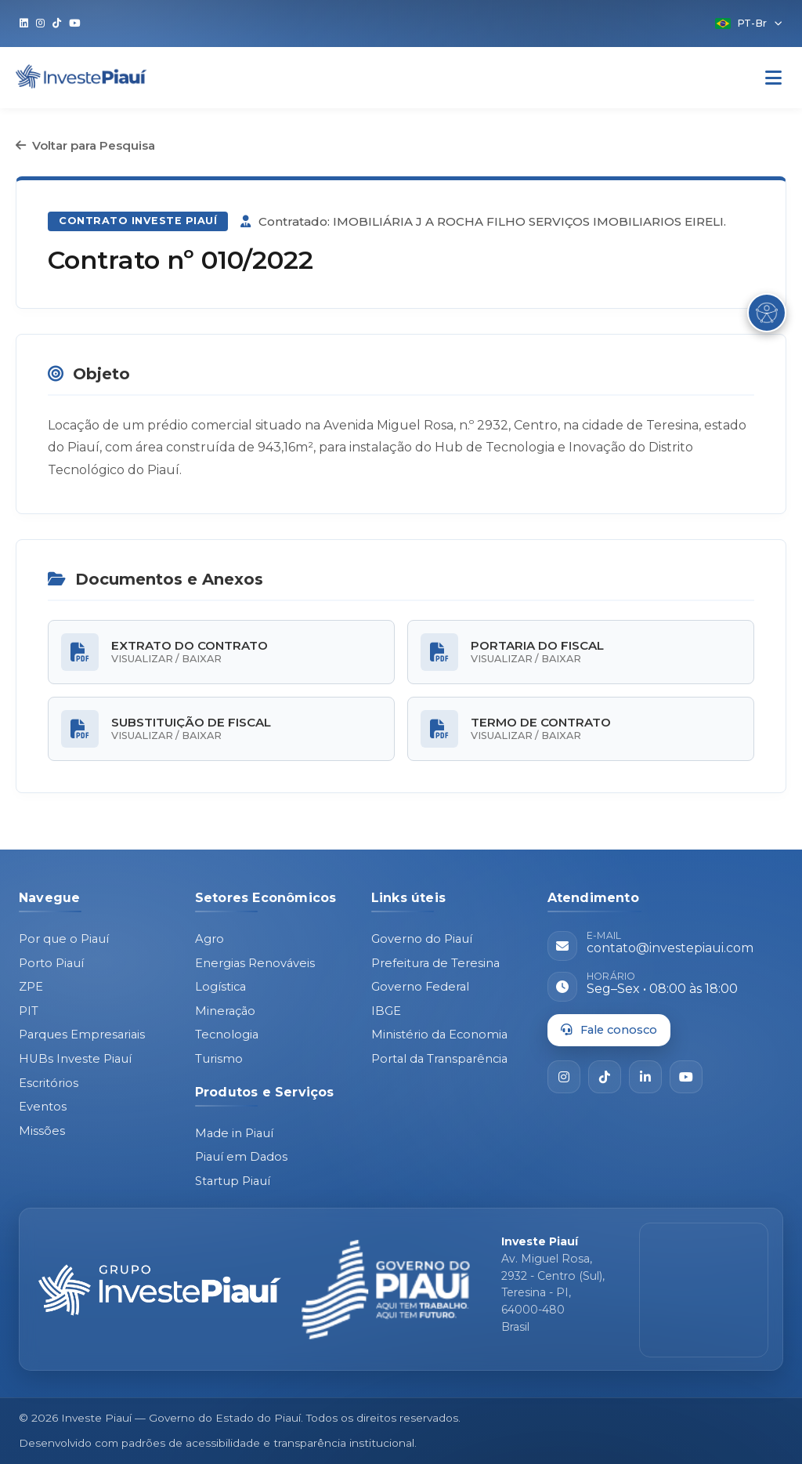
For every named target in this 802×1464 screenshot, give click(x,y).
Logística (220, 987)
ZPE (31, 987)
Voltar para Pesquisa (85, 145)
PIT (28, 1011)
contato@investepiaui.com (670, 947)
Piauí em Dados (241, 1157)
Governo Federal (420, 987)
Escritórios (48, 1083)
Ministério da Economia (439, 1034)
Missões (42, 1131)
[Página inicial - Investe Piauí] (160, 1290)
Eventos (43, 1107)
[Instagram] (563, 1076)
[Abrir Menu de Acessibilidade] (766, 312)
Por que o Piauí (64, 939)
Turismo (219, 1059)
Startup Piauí (232, 1181)
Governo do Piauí (421, 939)
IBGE (386, 1011)
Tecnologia (226, 1034)
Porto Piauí (51, 963)
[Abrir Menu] (773, 78)
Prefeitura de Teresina (435, 963)
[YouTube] (686, 1076)
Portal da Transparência (439, 1059)
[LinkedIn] (645, 1076)
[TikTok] (604, 1076)
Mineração (225, 1011)
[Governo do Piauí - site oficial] (386, 1290)
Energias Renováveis (255, 963)
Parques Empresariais (82, 1034)
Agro (209, 939)
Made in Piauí (234, 1133)
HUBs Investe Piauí (75, 1059)
